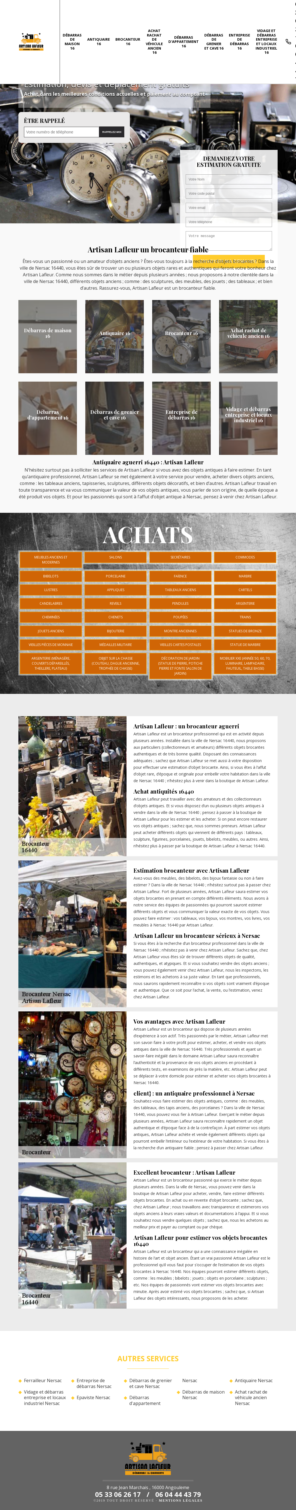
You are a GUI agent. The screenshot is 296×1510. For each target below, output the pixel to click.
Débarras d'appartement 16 (183, 41)
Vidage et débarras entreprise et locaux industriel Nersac (45, 1397)
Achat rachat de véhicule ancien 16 (154, 41)
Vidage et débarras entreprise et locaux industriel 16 (266, 41)
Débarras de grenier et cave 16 (213, 42)
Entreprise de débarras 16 (239, 42)
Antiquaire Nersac (254, 1381)
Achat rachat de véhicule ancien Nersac (251, 1397)
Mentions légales (181, 1500)
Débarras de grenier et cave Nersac (150, 1383)
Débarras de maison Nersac (203, 1395)
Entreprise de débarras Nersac (94, 1383)
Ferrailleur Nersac (43, 1381)
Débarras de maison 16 (72, 42)
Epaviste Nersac (93, 1398)
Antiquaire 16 (98, 41)
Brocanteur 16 (127, 41)
